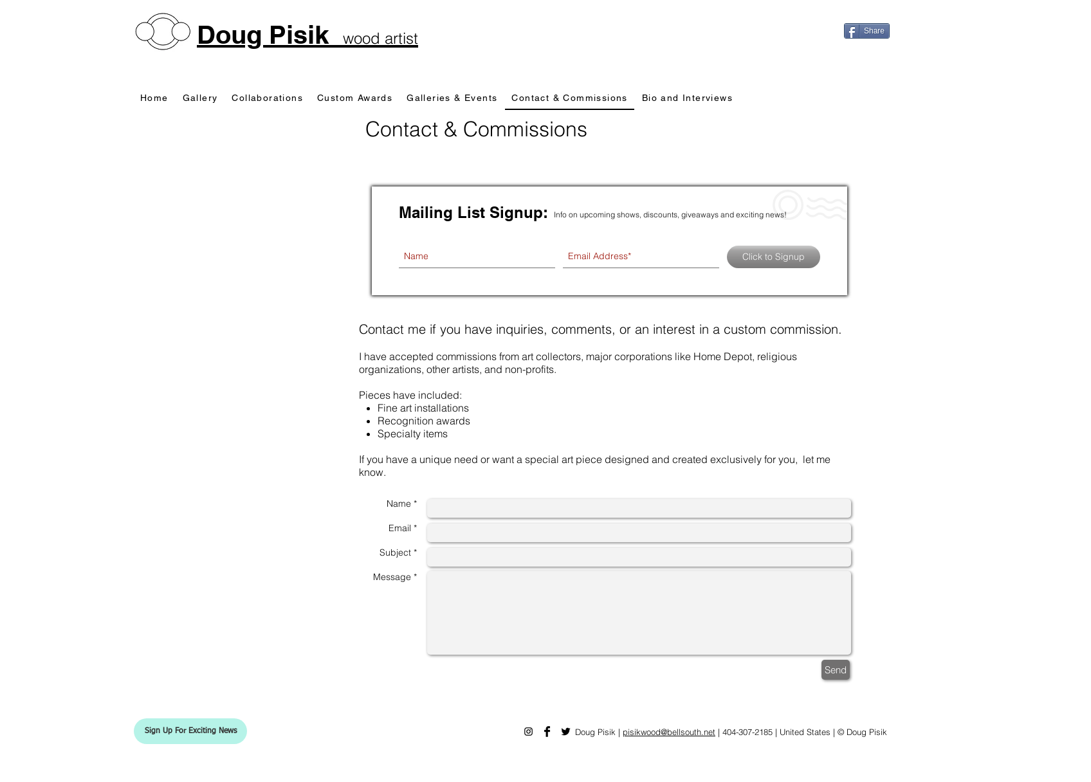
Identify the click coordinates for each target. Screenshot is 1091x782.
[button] (190, 731)
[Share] (867, 31)
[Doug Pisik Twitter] (565, 731)
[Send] (835, 670)
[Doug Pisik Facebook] (547, 731)
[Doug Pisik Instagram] (528, 731)
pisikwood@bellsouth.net (669, 732)
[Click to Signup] (773, 257)
